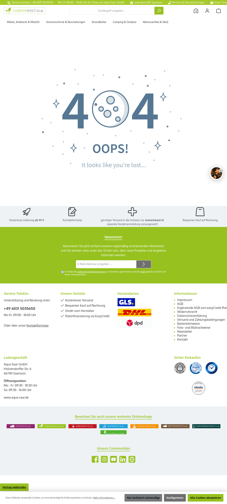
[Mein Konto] (207, 11)
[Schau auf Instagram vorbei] (104, 459)
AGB (142, 271)
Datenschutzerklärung (192, 316)
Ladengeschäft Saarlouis (146, 2)
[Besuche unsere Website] (132, 459)
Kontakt (182, 339)
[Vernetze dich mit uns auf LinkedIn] (122, 459)
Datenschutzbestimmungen (91, 271)
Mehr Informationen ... (104, 497)
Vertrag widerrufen (14, 487)
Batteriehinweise (188, 323)
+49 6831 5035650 (19, 308)
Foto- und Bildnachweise (193, 327)
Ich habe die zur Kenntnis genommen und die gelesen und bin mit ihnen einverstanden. (115, 273)
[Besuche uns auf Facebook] (95, 459)
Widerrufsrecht (187, 312)
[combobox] (112, 11)
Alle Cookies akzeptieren (205, 497)
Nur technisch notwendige (143, 497)
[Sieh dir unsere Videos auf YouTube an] (113, 459)
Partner (182, 335)
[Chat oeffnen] (216, 173)
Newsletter (184, 331)
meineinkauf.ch (154, 220)
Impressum (184, 300)
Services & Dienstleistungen (186, 2)
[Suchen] (158, 11)
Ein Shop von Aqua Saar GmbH (106, 2)
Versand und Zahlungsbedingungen (201, 319)
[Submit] (143, 264)
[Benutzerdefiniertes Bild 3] (212, 368)
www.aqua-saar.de (16, 397)
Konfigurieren (174, 497)
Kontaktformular (72, 220)
